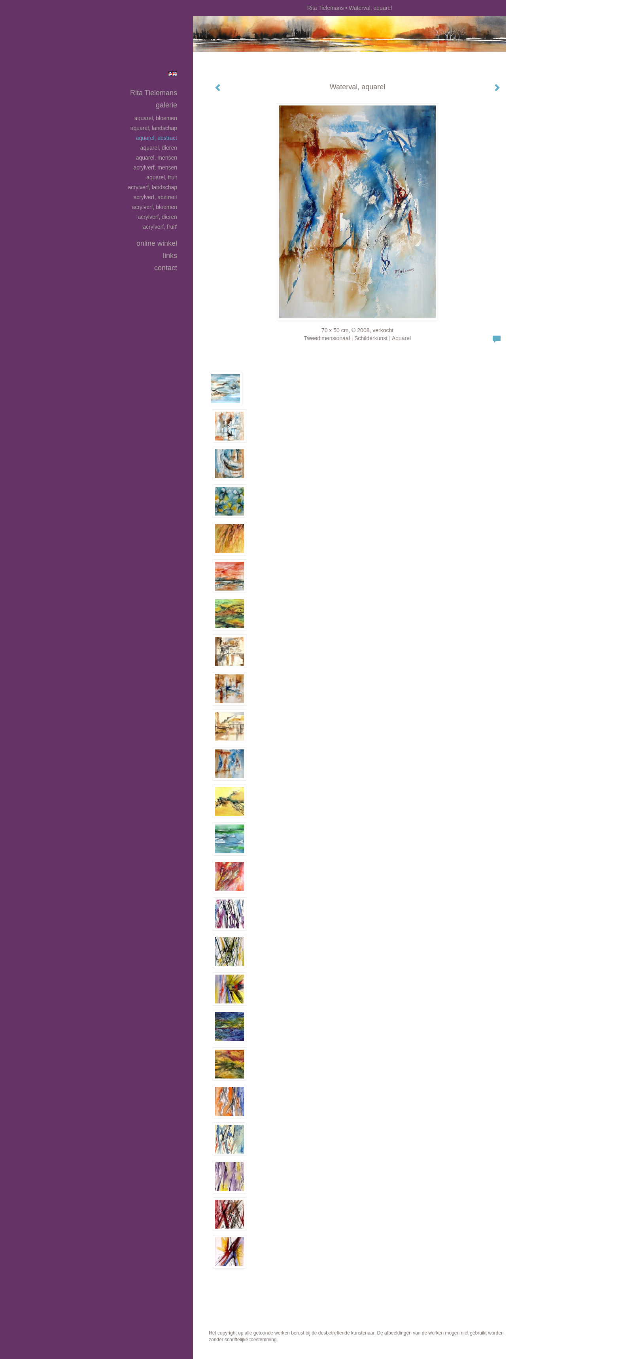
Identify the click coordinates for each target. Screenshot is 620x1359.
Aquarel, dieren (158, 148)
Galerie (166, 105)
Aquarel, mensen (156, 157)
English (172, 74)
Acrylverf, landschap (152, 187)
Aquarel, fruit (161, 177)
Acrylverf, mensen (155, 167)
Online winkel (156, 243)
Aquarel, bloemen (155, 118)
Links (170, 256)
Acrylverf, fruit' (160, 227)
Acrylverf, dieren (157, 217)
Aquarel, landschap (153, 128)
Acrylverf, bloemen (154, 207)
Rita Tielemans (325, 8)
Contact (165, 268)
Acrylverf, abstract (155, 197)
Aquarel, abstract (156, 138)
